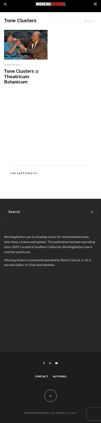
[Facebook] (44, 363)
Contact (41, 376)
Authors (59, 376)
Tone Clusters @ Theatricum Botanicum (21, 76)
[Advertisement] (50, 131)
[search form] (46, 212)
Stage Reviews (12, 64)
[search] (92, 212)
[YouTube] (56, 363)
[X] (50, 363)
